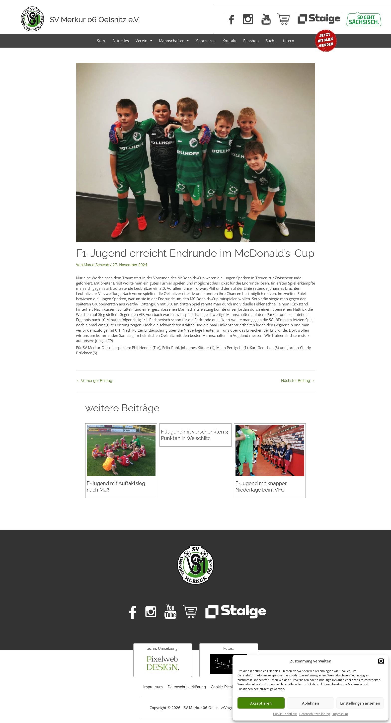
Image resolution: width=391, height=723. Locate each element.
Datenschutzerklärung (314, 714)
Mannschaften (174, 40)
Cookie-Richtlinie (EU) (229, 687)
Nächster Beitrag (298, 381)
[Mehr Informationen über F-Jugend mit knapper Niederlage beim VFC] (269, 450)
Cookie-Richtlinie (285, 714)
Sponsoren (206, 40)
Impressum (340, 714)
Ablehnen (310, 703)
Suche (271, 40)
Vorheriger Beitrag (94, 381)
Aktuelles (120, 40)
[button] (381, 661)
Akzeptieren (261, 703)
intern (288, 40)
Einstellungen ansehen (360, 703)
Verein (144, 40)
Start (101, 40)
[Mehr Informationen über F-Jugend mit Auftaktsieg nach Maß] (121, 450)
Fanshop (251, 40)
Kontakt (230, 40)
